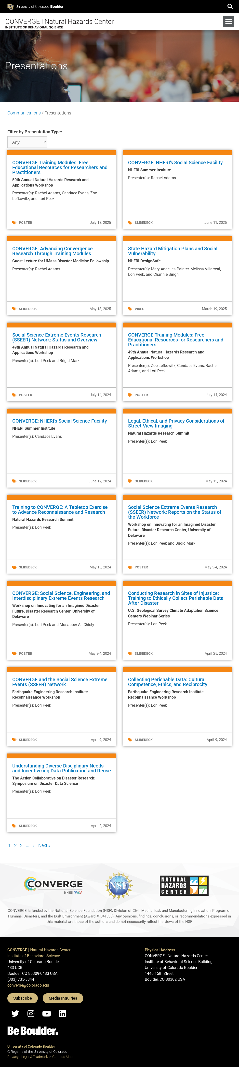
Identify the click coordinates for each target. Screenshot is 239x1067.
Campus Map (62, 1057)
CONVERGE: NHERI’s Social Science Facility (175, 162)
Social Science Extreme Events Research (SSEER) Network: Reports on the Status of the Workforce (174, 512)
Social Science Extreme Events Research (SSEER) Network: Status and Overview (56, 337)
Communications (24, 112)
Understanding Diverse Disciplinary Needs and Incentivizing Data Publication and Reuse (61, 768)
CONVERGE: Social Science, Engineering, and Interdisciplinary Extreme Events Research (61, 595)
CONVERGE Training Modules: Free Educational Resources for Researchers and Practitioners (59, 167)
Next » (44, 845)
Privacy (13, 1057)
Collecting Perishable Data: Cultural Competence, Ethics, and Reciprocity (167, 682)
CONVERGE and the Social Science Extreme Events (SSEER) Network (59, 682)
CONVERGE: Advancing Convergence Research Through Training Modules (52, 251)
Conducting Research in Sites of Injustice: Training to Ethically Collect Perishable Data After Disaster (176, 598)
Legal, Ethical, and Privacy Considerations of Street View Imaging (176, 423)
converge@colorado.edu (28, 985)
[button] (230, 6)
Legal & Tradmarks (35, 1057)
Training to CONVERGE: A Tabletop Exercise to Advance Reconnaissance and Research (60, 509)
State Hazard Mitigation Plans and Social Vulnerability (172, 251)
